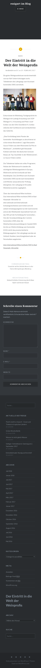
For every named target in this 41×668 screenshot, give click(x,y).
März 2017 (9, 497)
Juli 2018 (9, 471)
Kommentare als (13, 581)
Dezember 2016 (11, 511)
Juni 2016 (9, 537)
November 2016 (11, 515)
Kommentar (8, 322)
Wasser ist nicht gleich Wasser (16, 437)
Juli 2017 (9, 480)
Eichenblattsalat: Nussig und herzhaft (19, 453)
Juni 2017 (9, 484)
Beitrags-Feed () (13, 576)
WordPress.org (11, 585)
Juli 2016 (9, 532)
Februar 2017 (10, 502)
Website (6, 372)
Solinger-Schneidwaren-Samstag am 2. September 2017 (19, 445)
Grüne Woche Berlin (13, 431)
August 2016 (10, 528)
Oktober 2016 (11, 519)
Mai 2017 (9, 489)
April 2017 (9, 493)
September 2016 (11, 524)
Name (6, 351)
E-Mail (6, 362)
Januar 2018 (10, 475)
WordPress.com (23, 663)
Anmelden (9, 572)
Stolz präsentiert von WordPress (17, 661)
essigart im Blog (20, 3)
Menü (21, 9)
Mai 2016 (9, 541)
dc (17, 70)
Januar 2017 (10, 506)
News (20, 56)
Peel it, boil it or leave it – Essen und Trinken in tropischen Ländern (18, 423)
